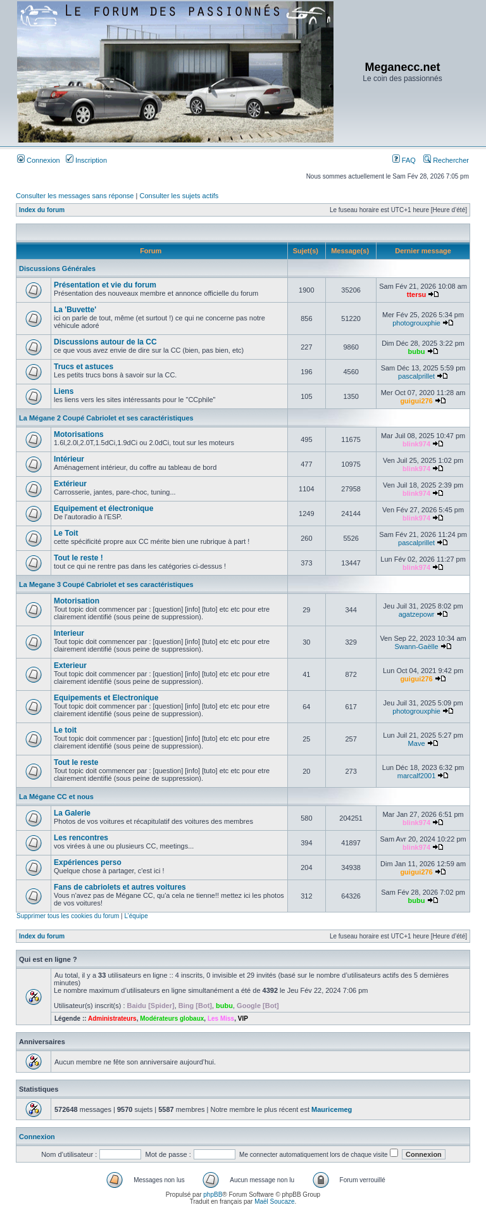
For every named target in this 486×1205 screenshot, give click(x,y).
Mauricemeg (331, 1109)
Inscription (86, 160)
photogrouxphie (416, 323)
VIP (243, 1018)
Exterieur (70, 665)
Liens (63, 391)
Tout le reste (76, 762)
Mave (416, 743)
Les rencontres (81, 837)
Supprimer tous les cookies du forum (67, 915)
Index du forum (42, 209)
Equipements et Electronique (106, 697)
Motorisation (76, 600)
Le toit (65, 730)
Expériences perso (88, 862)
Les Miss (221, 1018)
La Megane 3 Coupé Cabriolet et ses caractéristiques (106, 584)
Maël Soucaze (274, 1201)
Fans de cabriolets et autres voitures (120, 887)
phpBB (212, 1194)
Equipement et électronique (103, 508)
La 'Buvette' (75, 309)
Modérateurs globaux (172, 1018)
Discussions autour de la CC (105, 342)
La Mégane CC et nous (56, 796)
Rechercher (446, 160)
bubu (416, 351)
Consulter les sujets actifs (178, 195)
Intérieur (69, 459)
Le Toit (66, 533)
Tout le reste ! (78, 557)
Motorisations (79, 434)
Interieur (69, 633)
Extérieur (70, 483)
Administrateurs (112, 1018)
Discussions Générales (57, 268)
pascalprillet (416, 376)
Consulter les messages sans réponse (75, 195)
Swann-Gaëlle (417, 646)
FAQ (404, 160)
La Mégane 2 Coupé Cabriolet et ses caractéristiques (106, 418)
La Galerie (72, 813)
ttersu (417, 294)
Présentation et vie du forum (105, 285)
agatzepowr (417, 614)
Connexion (38, 160)
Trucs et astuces (83, 366)
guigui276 (416, 401)
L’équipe (135, 915)
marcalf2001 (416, 775)
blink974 (416, 444)
